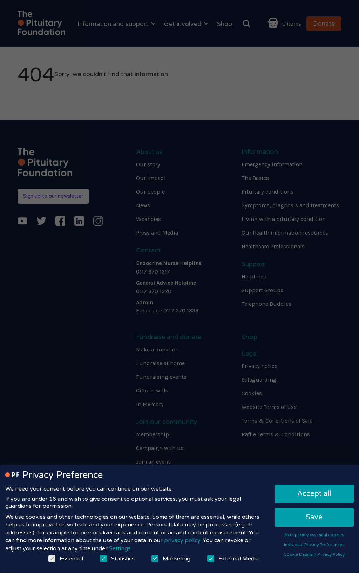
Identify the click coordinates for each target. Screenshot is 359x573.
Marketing (170, 558)
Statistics (117, 558)
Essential (65, 558)
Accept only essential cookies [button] (314, 534)
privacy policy (182, 540)
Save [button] (314, 517)
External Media (233, 558)
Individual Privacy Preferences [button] (314, 544)
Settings (120, 548)
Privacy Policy (331, 554)
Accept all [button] (314, 494)
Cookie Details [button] (299, 554)
